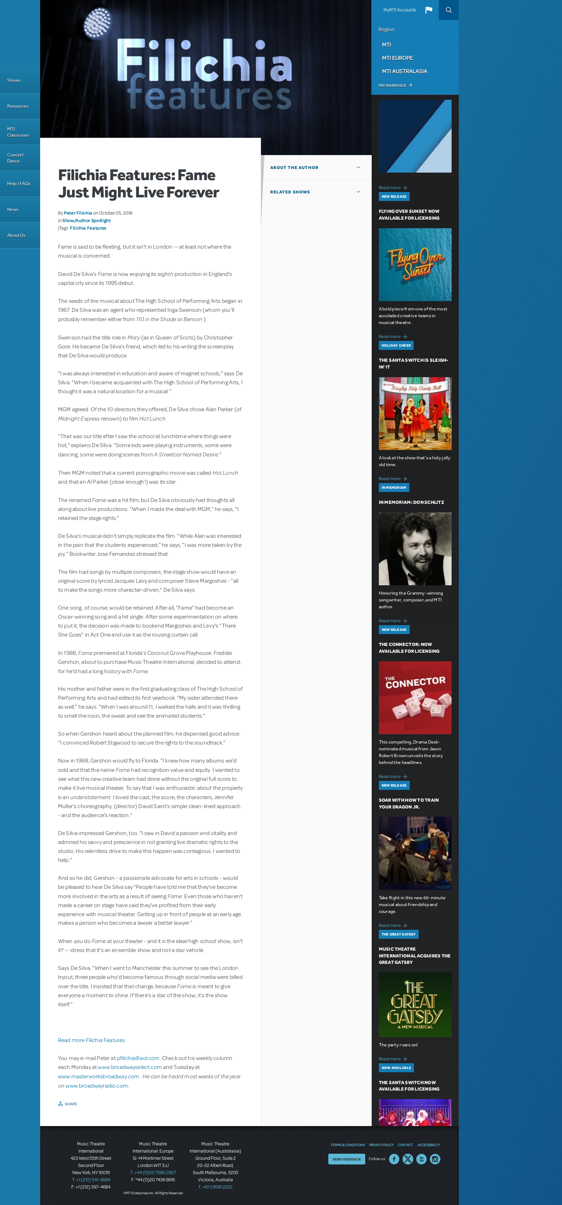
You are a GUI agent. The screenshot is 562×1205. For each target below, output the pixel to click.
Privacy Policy (381, 1145)
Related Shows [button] (290, 191)
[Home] (20, 33)
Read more (394, 186)
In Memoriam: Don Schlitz (411, 502)
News (12, 209)
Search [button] (449, 10)
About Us (16, 235)
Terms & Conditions (347, 1145)
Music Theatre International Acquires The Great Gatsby (415, 955)
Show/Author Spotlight (86, 220)
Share (71, 1103)
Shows (13, 80)
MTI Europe (397, 57)
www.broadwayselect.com (130, 1067)
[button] (429, 10)
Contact (405, 1145)
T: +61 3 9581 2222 (215, 1187)
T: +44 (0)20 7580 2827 (153, 1173)
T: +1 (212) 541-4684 (91, 1180)
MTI (386, 44)
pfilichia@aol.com (138, 1058)
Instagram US (435, 1159)
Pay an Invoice (392, 85)
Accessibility (429, 1145)
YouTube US (421, 1159)
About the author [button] (294, 167)
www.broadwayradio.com (97, 1085)
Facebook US (394, 1159)
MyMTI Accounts (400, 10)
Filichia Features (88, 228)
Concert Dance (15, 158)
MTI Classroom (18, 132)
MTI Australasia (404, 71)
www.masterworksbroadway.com (99, 1076)
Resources (17, 106)
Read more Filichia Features (92, 1040)
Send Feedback (347, 1159)
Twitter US (408, 1159)
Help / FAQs (18, 183)
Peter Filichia (78, 213)
